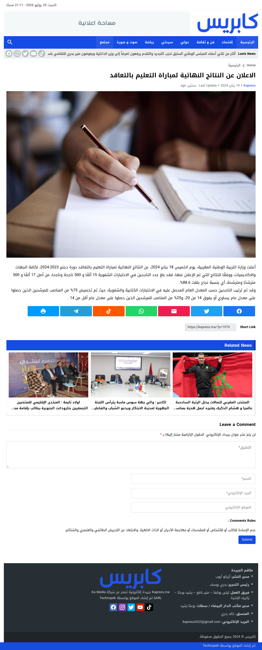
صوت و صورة (127, 42)
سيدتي (167, 42)
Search (10, 42)
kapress (250, 85)
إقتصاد (227, 42)
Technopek (211, 645)
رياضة (149, 42)
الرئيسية (247, 42)
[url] (193, 507)
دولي (184, 42)
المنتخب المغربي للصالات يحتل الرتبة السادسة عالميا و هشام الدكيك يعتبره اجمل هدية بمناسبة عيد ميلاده (212, 408)
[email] (193, 493)
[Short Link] (210, 327)
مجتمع (105, 42)
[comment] (131, 454)
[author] (193, 479)
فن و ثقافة (205, 42)
